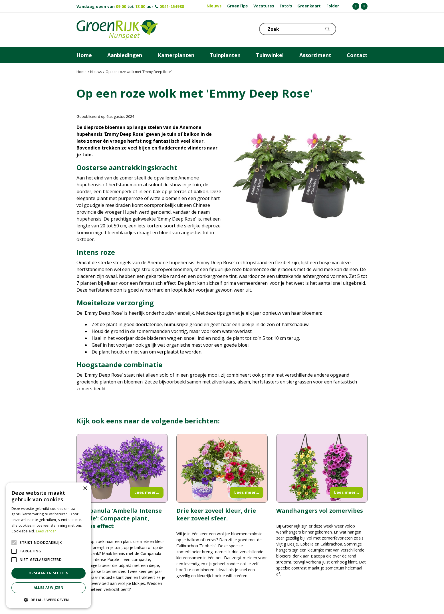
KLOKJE (349, 28)
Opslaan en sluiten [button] (48, 573)
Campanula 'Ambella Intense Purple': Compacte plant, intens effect (119, 518)
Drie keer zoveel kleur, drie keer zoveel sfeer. (216, 514)
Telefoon (363, 28)
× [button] (85, 488)
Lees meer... (146, 492)
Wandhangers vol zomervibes (319, 510)
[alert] (48, 545)
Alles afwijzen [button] (49, 587)
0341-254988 (172, 6)
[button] (48, 600)
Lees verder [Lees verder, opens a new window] (46, 531)
